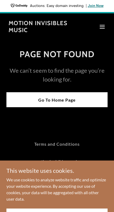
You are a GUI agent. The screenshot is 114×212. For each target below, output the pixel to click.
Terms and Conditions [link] (57, 144)
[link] (42, 30)
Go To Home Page (57, 99)
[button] (102, 26)
